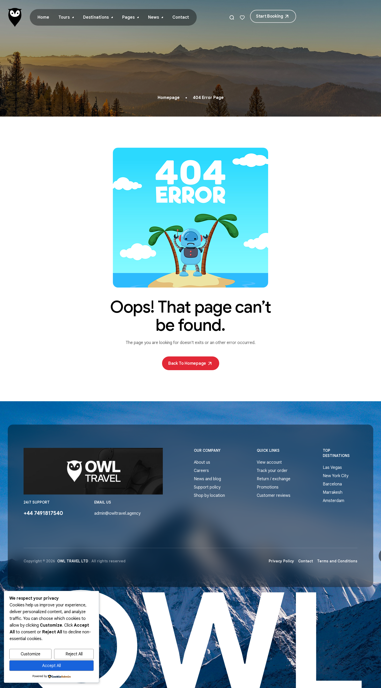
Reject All (74, 654)
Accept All (51, 665)
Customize (30, 654)
